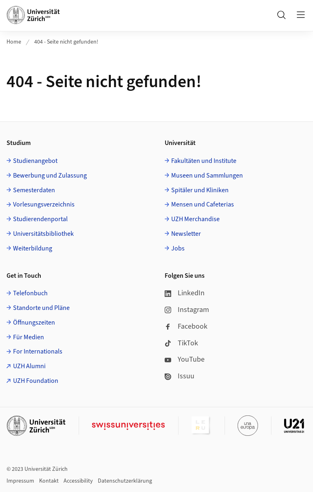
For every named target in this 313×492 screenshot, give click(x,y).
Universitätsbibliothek (43, 233)
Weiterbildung (32, 248)
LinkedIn (185, 293)
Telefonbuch (30, 293)
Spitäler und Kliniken (200, 190)
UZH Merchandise (195, 219)
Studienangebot (35, 160)
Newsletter (186, 233)
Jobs (178, 248)
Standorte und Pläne (41, 307)
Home (14, 42)
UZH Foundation (35, 380)
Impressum (20, 481)
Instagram (187, 310)
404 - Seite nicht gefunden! (66, 42)
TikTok (181, 343)
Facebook (186, 326)
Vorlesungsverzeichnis (44, 204)
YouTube (185, 359)
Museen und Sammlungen (207, 175)
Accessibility (78, 481)
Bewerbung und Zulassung (50, 175)
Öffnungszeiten (34, 322)
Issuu (179, 376)
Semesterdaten (34, 190)
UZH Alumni (29, 366)
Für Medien (28, 337)
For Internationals (37, 351)
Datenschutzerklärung (125, 481)
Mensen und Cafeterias (202, 204)
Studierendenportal (40, 219)
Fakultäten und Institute (203, 160)
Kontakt (49, 481)
